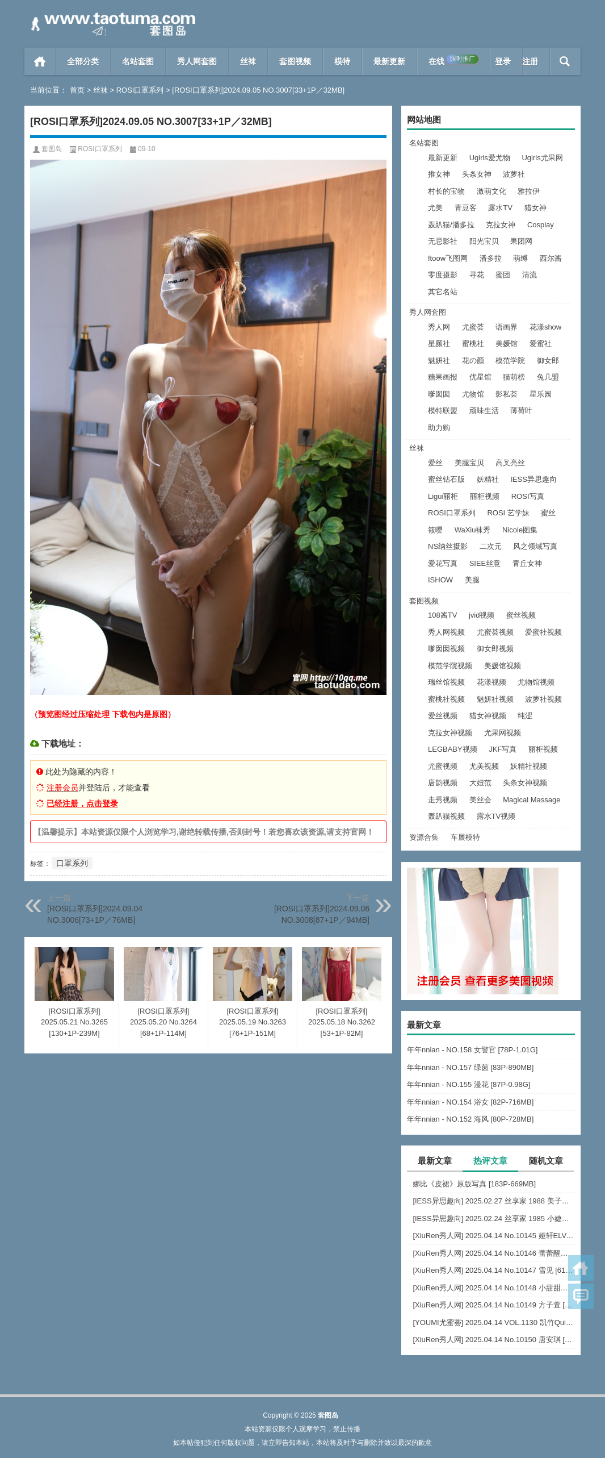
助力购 (439, 427)
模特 (342, 61)
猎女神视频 (487, 715)
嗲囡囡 (439, 394)
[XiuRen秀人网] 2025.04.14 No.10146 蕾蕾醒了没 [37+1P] (494, 1253)
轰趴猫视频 (446, 816)
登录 (503, 61)
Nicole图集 (519, 530)
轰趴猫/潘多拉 (451, 224)
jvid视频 (482, 615)
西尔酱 (551, 258)
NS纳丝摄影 (448, 546)
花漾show (545, 327)
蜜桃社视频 (446, 699)
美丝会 (480, 799)
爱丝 (435, 463)
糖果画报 (442, 377)
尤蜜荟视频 (495, 632)
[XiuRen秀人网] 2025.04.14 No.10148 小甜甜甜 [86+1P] (494, 1288)
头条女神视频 (525, 782)
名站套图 (138, 61)
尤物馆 (473, 394)
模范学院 (510, 360)
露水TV (500, 207)
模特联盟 (442, 410)
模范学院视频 (450, 665)
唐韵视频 (442, 782)
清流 (529, 274)
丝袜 (248, 61)
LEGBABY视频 (452, 749)
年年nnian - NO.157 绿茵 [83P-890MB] (470, 1067)
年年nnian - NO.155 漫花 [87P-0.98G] (468, 1084)
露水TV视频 (496, 816)
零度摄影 (442, 274)
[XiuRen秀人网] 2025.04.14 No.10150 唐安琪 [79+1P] (494, 1339)
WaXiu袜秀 (473, 530)
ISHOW (440, 580)
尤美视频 (484, 766)
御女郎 (548, 360)
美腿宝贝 (469, 463)
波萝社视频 (543, 699)
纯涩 (525, 715)
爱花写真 (442, 563)
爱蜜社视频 (543, 632)
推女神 (439, 174)
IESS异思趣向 (533, 479)
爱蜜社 (541, 343)
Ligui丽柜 (443, 496)
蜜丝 (548, 513)
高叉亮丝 (510, 463)
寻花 (476, 274)
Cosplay (540, 224)
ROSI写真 (527, 496)
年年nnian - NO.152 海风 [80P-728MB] (470, 1119)
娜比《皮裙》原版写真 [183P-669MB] (474, 1184)
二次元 (491, 546)
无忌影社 (442, 241)
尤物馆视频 (536, 682)
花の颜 (473, 360)
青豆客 (466, 207)
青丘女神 (527, 563)
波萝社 (514, 174)
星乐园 (541, 394)
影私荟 (506, 394)
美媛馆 (506, 343)
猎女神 (535, 207)
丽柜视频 (484, 496)
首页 (40, 61)
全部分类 (83, 61)
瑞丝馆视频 (446, 682)
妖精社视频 (528, 766)
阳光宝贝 (484, 241)
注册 (530, 61)
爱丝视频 (442, 715)
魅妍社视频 (495, 699)
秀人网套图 (197, 61)
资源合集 (424, 837)
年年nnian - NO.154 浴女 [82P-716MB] (470, 1102)
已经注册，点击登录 (82, 803)
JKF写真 (502, 749)
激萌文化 (491, 191)
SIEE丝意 (485, 563)
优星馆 (480, 377)
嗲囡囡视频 (446, 648)
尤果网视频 (502, 732)
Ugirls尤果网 (542, 157)
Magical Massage (531, 799)
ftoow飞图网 (448, 258)
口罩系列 (72, 863)
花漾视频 (491, 682)
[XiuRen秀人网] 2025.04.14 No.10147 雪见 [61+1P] (494, 1270)
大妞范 (480, 782)
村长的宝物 (446, 191)
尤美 (435, 207)
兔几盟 (548, 377)
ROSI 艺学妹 (508, 513)
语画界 (506, 327)
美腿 (472, 580)
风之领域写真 (535, 546)
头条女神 (476, 174)
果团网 (521, 241)
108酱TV (442, 615)
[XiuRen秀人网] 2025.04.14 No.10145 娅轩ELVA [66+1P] (494, 1235)
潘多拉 (491, 258)
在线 (453, 60)
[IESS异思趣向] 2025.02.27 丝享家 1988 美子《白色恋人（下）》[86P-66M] (494, 1201)
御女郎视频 (495, 648)
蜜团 (502, 274)
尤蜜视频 (442, 766)
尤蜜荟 (473, 327)
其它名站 (442, 292)
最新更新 (389, 61)
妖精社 (488, 479)
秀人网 (439, 327)
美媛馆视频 (502, 665)
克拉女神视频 (450, 732)
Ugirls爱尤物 (489, 157)
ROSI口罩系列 (140, 90)
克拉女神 (500, 224)
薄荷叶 (521, 410)
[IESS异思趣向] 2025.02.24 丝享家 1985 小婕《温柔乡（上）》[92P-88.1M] (494, 1218)
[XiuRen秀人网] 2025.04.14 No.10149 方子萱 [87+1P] (494, 1305)
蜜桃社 (473, 343)
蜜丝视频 (521, 615)
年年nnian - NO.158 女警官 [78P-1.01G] (472, 1049)
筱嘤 (435, 530)
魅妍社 (439, 360)
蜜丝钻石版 (446, 479)
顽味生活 (484, 410)
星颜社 (439, 343)
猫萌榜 (514, 377)
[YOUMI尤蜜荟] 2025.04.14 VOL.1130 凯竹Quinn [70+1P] (494, 1322)
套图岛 (51, 149)
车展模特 (465, 837)
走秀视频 (442, 799)
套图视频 (295, 61)
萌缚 (520, 258)
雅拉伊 (529, 191)
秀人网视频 (446, 632)
